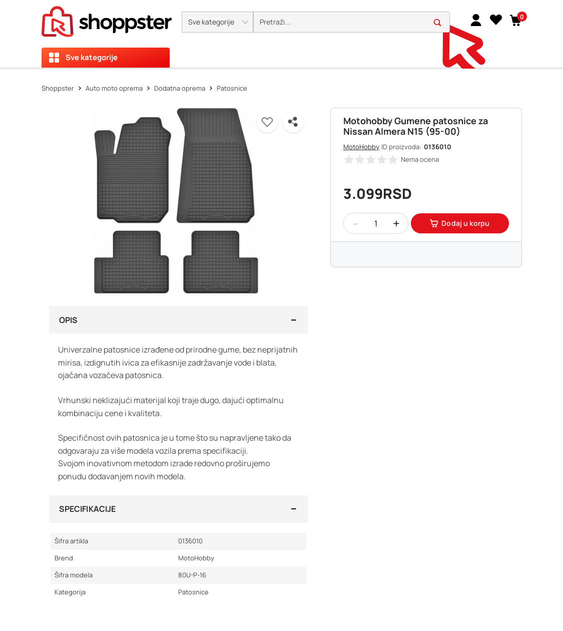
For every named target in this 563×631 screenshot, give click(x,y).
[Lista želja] (496, 19)
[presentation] (281, 34)
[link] (476, 19)
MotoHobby (361, 146)
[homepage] (107, 18)
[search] (351, 22)
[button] (217, 22)
